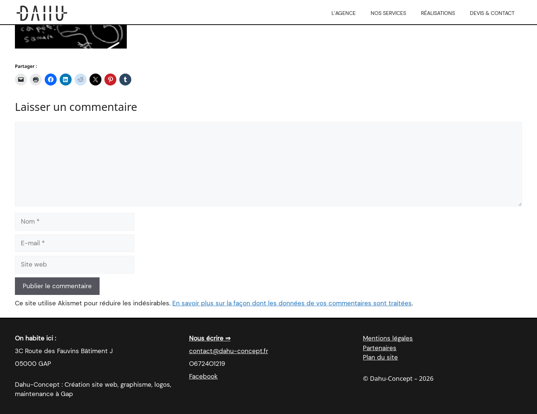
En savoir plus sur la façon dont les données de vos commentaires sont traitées (292, 303)
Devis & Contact (492, 13)
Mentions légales (388, 338)
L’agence (344, 13)
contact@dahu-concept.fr (228, 351)
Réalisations (438, 13)
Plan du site (380, 357)
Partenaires (379, 348)
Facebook (203, 376)
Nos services (388, 13)
